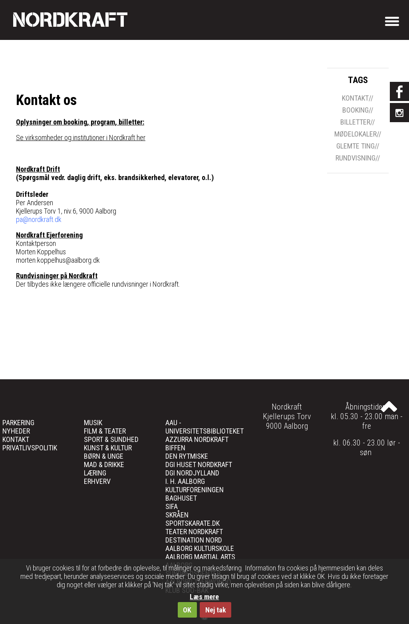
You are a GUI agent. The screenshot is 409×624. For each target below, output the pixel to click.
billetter (355, 122)
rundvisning (355, 158)
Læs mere (204, 596)
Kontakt (355, 98)
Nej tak (215, 610)
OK (187, 610)
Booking (355, 110)
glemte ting (355, 146)
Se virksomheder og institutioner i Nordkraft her (80, 137)
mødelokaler (355, 134)
